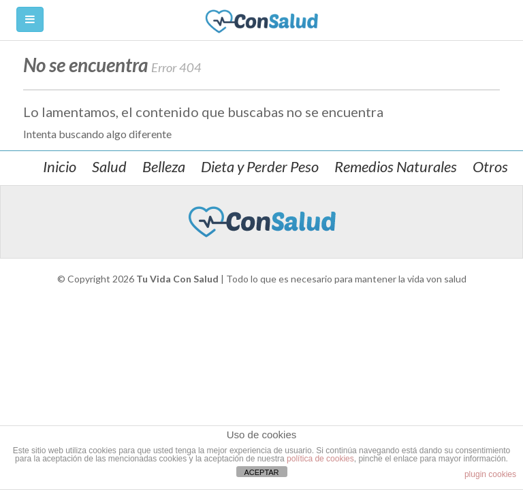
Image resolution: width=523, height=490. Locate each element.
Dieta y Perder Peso (260, 166)
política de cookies (320, 458)
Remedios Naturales (395, 166)
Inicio (59, 166)
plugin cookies (490, 474)
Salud (109, 166)
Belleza (163, 166)
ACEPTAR (261, 472)
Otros (490, 166)
